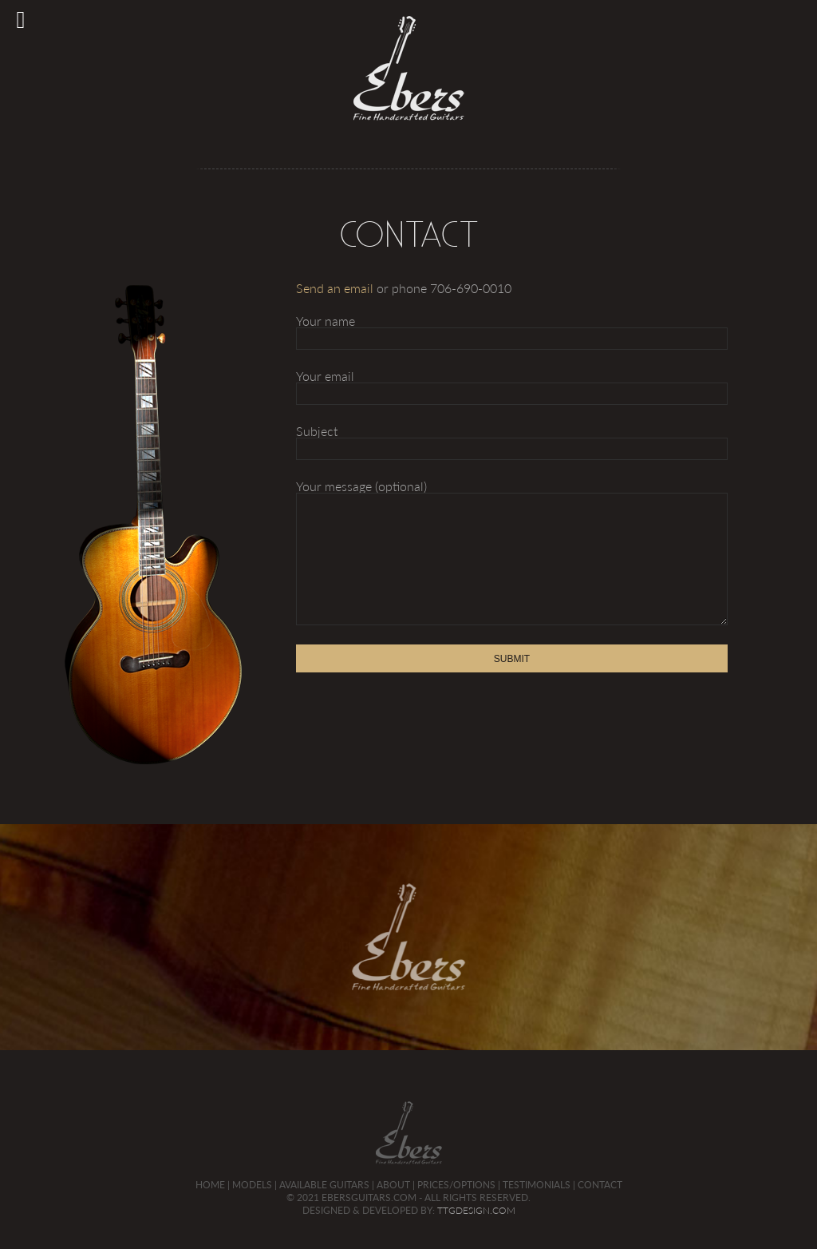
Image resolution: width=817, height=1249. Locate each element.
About (393, 1184)
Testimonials (536, 1184)
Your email (512, 384)
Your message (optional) (512, 552)
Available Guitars (324, 1184)
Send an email (334, 287)
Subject (512, 439)
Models (252, 1184)
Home (210, 1184)
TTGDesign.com (476, 1210)
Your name (512, 329)
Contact (600, 1184)
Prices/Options (456, 1184)
